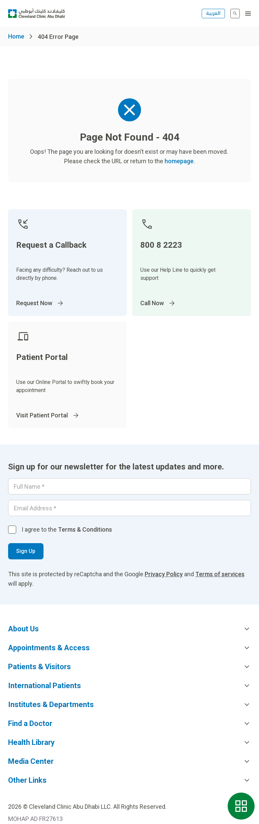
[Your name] (129, 486)
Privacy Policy (164, 574)
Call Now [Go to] (158, 303)
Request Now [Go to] (40, 303)
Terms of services (219, 574)
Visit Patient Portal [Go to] (48, 415)
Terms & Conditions (85, 529)
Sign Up (25, 551)
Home (16, 36)
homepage (179, 161)
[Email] (129, 508)
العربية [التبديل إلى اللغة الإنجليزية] (213, 13)
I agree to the (67, 529)
